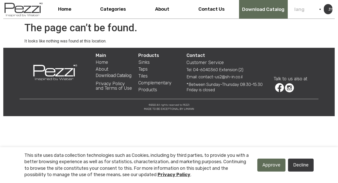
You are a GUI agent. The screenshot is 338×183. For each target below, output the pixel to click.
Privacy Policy (174, 174)
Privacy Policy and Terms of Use (114, 86)
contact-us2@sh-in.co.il (220, 76)
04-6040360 (206, 69)
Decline (301, 165)
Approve (271, 165)
